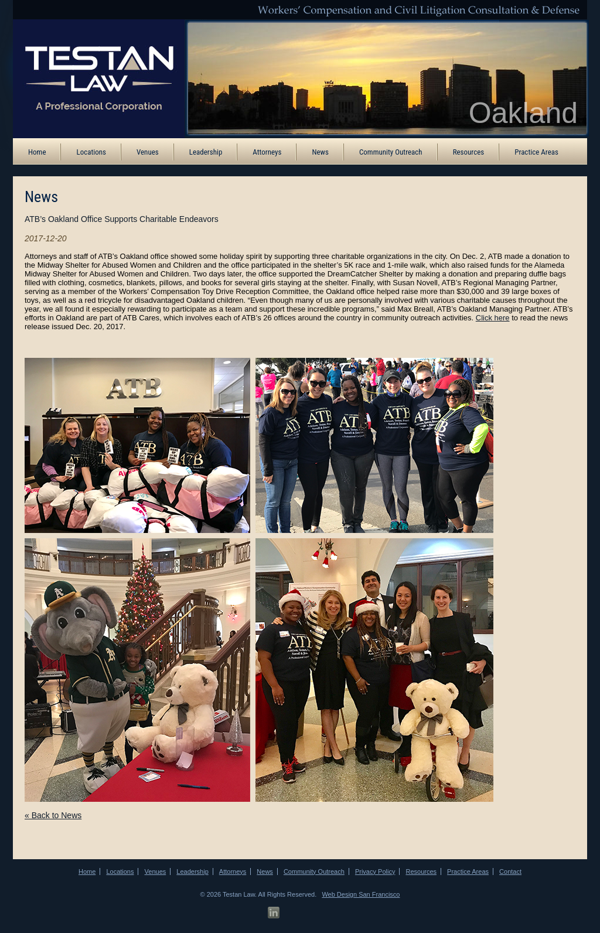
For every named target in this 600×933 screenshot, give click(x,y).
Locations (91, 152)
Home (37, 152)
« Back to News (53, 815)
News (320, 152)
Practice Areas (536, 152)
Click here (493, 317)
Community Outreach (390, 152)
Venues (148, 152)
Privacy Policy (375, 871)
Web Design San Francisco (361, 894)
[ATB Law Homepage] (91, 77)
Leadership (206, 152)
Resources (469, 152)
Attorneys (267, 152)
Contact (510, 871)
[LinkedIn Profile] (273, 913)
